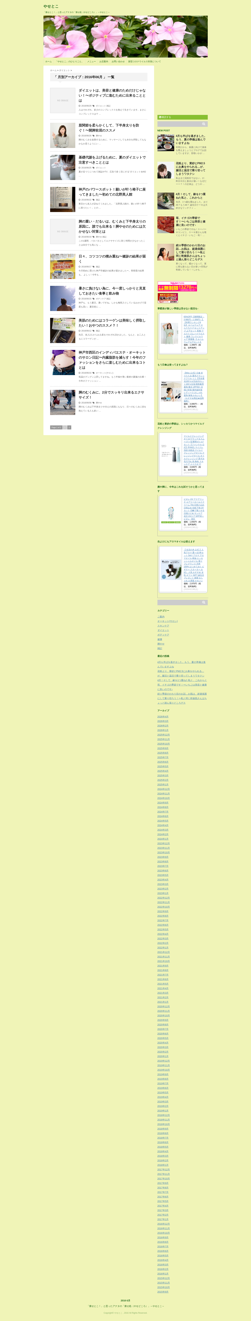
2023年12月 (163, 843)
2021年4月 (163, 988)
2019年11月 (163, 1065)
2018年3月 (163, 1156)
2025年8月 (163, 753)
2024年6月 (163, 816)
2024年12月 (163, 789)
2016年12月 (163, 1224)
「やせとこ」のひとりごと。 (69, 61)
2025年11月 (163, 739)
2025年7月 (163, 757)
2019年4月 (163, 1097)
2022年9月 (163, 911)
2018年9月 (163, 1128)
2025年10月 (163, 743)
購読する (165, 117)
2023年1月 (163, 893)
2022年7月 (163, 920)
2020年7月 (163, 1029)
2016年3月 (163, 1264)
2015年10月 (163, 1287)
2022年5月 (163, 929)
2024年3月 (163, 829)
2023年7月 (163, 866)
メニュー (91, 61)
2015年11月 (163, 1282)
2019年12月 (163, 1060)
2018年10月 (163, 1124)
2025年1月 (163, 784)
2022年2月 (163, 943)
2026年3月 (163, 721)
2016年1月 (163, 1273)
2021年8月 (163, 970)
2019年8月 (163, 1079)
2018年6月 (163, 1142)
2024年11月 (163, 793)
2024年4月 (163, 825)
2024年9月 (163, 802)
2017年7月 (163, 1192)
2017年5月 (163, 1201)
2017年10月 (163, 1178)
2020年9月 (163, 1020)
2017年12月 (163, 1169)
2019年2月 (163, 1106)
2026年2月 (163, 725)
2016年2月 (163, 1269)
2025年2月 (163, 780)
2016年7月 (163, 1246)
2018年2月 (163, 1160)
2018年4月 (163, 1151)
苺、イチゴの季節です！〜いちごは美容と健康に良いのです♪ (190, 221)
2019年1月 (163, 1110)
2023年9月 (163, 857)
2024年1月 (163, 839)
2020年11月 (163, 1011)
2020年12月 (163, 1006)
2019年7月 (163, 1083)
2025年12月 (163, 734)
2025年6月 (163, 762)
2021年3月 (163, 993)
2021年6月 (163, 979)
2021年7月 (163, 974)
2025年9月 (163, 748)
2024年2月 (163, 834)
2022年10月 (163, 906)
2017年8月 (163, 1187)
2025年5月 (163, 766)
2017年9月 (163, 1183)
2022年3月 (163, 938)
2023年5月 (163, 875)
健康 (159, 639)
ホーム (48, 61)
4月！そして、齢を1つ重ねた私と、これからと (182, 680)
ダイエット (101, 106)
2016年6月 (163, 1251)
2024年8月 (163, 807)
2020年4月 (163, 1042)
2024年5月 (163, 820)
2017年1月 (163, 1219)
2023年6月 (163, 870)
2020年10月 (163, 1015)
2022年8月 (163, 916)
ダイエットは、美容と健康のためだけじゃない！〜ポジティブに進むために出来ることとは (112, 95)
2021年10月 (163, 961)
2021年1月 (163, 1002)
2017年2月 (163, 1214)
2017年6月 (163, 1196)
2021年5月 (163, 983)
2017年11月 (163, 1174)
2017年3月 (163, 1210)
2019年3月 (163, 1101)
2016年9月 (163, 1237)
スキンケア (163, 625)
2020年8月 (163, 1024)
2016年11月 (163, 1228)
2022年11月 (163, 902)
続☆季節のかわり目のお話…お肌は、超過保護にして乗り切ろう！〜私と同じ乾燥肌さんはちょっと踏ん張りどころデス (190, 252)
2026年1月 (163, 730)
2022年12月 (163, 897)
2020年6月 (163, 1033)
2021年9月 (163, 965)
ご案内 (160, 616)
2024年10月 (163, 798)
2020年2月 (163, 1051)
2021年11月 (163, 956)
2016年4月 (163, 1260)
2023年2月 (163, 888)
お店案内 (103, 61)
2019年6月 (163, 1088)
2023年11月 (163, 848)
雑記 (108, 106)
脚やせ (99, 136)
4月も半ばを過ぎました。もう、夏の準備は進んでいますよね (191, 139)
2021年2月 (163, 997)
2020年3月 (163, 1047)
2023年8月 (163, 861)
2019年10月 (163, 1070)
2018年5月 (163, 1147)
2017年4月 (163, 1205)
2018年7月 (163, 1137)
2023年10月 (163, 852)
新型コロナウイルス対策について (144, 61)
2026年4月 (163, 716)
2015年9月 (163, 1291)
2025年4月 (163, 771)
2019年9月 (163, 1074)
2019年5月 (163, 1092)
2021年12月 (163, 952)
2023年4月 (163, 879)
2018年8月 (163, 1133)
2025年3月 (163, 775)
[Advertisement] (185, 89)
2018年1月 (163, 1165)
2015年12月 (163, 1278)
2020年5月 (163, 1038)
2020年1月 (163, 1056)
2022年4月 (163, 934)
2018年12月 (163, 1115)
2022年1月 (163, 947)
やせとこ (51, 6)
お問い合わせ (118, 61)
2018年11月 (163, 1119)
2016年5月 (163, 1255)
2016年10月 (163, 1233)
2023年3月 (163, 884)
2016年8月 (163, 1242)
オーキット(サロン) (104, 373)
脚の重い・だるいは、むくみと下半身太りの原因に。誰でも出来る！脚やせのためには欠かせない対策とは (112, 226)
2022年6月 (163, 925)
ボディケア (101, 299)
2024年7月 (163, 811)
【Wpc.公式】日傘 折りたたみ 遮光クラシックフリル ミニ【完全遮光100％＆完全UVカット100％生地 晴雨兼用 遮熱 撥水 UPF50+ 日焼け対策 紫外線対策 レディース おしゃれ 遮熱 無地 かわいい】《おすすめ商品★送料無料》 (194, 387)
